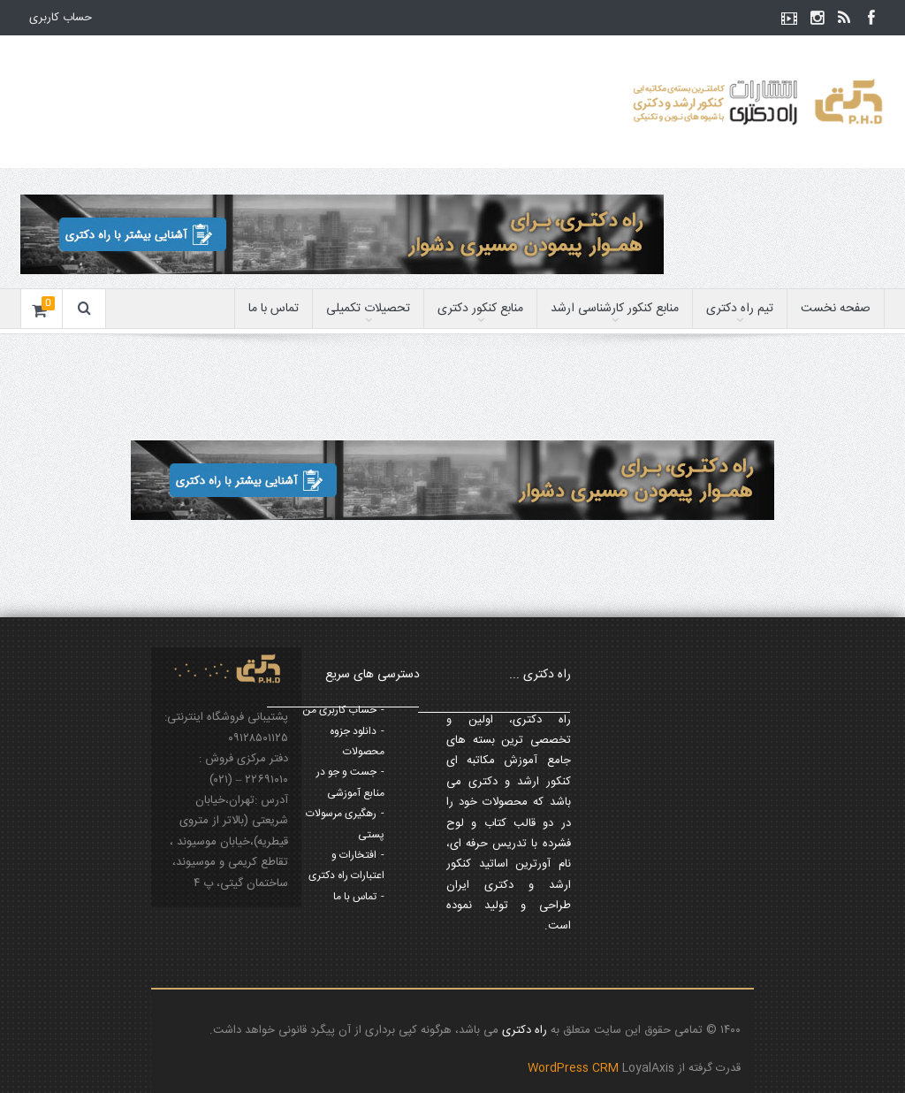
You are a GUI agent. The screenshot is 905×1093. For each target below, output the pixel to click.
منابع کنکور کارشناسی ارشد (615, 308)
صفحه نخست (836, 308)
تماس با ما (273, 308)
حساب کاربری (60, 17)
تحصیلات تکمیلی (368, 308)
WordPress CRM (575, 1068)
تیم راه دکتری (739, 308)
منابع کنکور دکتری (480, 308)
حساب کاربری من (339, 710)
